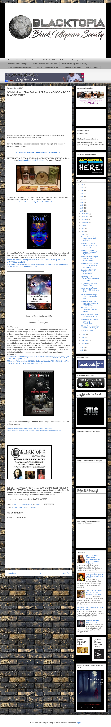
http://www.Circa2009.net (42, 202)
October (84, 219)
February (85, 340)
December (85, 214)
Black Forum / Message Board (47, 67)
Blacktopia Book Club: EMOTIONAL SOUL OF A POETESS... (90, 303)
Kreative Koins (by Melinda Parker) (74, 64)
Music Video (22, 507)
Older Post (66, 573)
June (83, 231)
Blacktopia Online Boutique (17, 64)
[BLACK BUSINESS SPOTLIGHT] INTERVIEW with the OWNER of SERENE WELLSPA (93, 559)
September (85, 222)
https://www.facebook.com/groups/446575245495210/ (38, 152)
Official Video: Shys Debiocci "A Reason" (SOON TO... (89, 309)
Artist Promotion (92, 67)
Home (10, 60)
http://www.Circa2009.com (20, 202)
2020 (82, 202)
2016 (82, 347)
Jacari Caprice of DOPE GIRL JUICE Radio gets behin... (90, 290)
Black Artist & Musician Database (55, 60)
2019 (82, 205)
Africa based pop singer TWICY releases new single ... (89, 296)
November (85, 216)
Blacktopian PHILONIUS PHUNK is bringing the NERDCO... (89, 265)
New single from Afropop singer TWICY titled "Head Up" (89, 238)
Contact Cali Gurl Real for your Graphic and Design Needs (95, 576)
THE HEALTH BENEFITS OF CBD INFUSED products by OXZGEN (95, 592)
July (83, 228)
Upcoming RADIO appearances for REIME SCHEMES (90, 278)
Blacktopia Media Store (80, 60)
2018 (82, 208)
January (84, 343)
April (83, 334)
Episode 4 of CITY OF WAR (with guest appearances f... (88, 272)
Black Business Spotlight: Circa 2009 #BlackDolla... (89, 321)
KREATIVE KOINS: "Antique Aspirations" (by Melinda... (89, 252)
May (83, 234)
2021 (82, 199)
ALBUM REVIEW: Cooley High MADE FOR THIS (89, 315)
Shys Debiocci (31, 507)
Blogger (78, 723)
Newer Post (11, 573)
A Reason (15, 507)
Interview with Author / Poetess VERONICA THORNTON (89, 245)
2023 (82, 193)
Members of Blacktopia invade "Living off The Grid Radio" (90, 608)
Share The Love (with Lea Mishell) (20, 67)
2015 (82, 350)
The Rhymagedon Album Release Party (89, 284)
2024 (82, 190)
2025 (82, 187)
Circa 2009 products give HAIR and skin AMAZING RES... (89, 258)
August (84, 225)
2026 (82, 184)
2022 (82, 196)
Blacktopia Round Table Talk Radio (44, 64)
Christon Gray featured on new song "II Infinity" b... (90, 327)
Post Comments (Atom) (43, 579)
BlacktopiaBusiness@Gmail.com (31, 160)
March (84, 337)
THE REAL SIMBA (87, 331)
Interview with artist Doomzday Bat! (92, 621)
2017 (82, 211)
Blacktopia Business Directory (27, 60)
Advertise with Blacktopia (72, 67)
